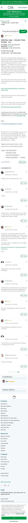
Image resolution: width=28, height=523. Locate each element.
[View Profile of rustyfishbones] (10, 171)
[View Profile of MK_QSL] (9, 301)
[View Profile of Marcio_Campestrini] (11, 355)
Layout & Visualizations (12, 155)
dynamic (15, 144)
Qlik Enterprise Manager (7, 422)
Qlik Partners (4, 438)
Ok (14, 518)
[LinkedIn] (5, 485)
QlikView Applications (12, 157)
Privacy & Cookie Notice (7, 501)
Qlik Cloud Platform (6, 406)
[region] (14, 513)
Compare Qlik (4, 443)
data (5, 144)
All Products (4, 404)
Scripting (22, 157)
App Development (11, 150)
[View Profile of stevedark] (9, 35)
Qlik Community (5, 21)
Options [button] (25, 21)
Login (20, 1)
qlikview (16, 146)
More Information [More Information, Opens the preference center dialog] (14, 521)
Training (3, 448)
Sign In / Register (22, 7)
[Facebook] (8, 485)
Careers (3, 469)
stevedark (10, 46)
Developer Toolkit (11, 152)
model (20, 144)
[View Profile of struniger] (9, 189)
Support (3, 450)
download (10, 144)
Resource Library (5, 436)
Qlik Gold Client (5, 427)
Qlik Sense (3, 408)
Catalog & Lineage (6, 425)
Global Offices (4, 473)
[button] (26, 35)
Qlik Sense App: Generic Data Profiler (11, 107)
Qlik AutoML (4, 411)
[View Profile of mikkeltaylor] (10, 206)
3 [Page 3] (15, 372)
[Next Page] (18, 372)
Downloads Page (20, 115)
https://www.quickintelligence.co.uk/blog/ (11, 123)
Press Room (4, 459)
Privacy (3, 466)
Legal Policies (4, 499)
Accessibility (4, 464)
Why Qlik (3, 430)
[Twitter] (2, 485)
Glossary (3, 445)
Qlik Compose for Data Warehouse (10, 420)
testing (20, 146)
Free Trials (3, 441)
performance (5, 146)
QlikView (3, 413)
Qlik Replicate (4, 415)
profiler (11, 146)
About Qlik (3, 457)
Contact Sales (4, 475)
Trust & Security (5, 461)
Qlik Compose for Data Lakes (9, 418)
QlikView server (16, 11)
